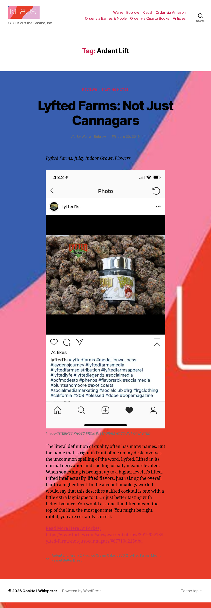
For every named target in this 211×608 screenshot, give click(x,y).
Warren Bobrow (126, 15)
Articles (179, 21)
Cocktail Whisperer (39, 596)
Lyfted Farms (139, 561)
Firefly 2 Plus (79, 561)
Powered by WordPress (81, 596)
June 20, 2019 (129, 142)
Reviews (89, 95)
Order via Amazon (171, 15)
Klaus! (147, 15)
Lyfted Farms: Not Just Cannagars (105, 118)
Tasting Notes (115, 95)
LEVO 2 (122, 561)
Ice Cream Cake (102, 561)
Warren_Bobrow (94, 142)
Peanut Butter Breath (67, 566)
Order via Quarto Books (149, 21)
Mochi (155, 561)
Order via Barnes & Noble (106, 21)
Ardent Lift (60, 561)
